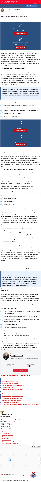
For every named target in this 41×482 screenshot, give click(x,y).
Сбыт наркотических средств (10, 381)
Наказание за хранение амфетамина (12, 398)
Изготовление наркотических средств (12, 396)
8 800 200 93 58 (11, 421)
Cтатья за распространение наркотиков (13, 385)
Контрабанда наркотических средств (12, 390)
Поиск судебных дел (31, 5)
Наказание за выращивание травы (11, 402)
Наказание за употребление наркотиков (13, 392)
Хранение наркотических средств (11, 379)
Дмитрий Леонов (16, 356)
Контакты (22, 5)
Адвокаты (8, 5)
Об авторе (20, 370)
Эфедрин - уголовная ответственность (12, 400)
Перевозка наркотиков (8, 387)
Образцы (15, 5)
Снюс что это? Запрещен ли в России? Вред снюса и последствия (20, 405)
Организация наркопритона (9, 394)
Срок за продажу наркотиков (10, 383)
